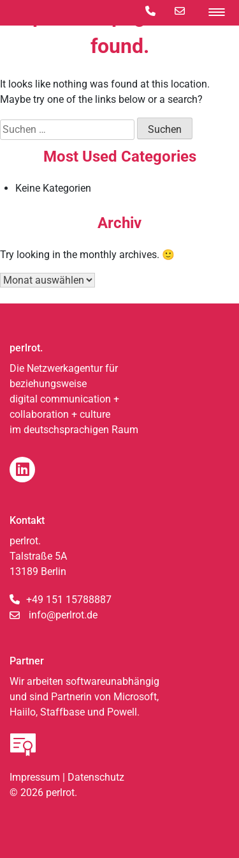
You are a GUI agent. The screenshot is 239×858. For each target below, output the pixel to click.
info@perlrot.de (63, 615)
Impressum (35, 777)
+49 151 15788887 (69, 600)
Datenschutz (96, 777)
